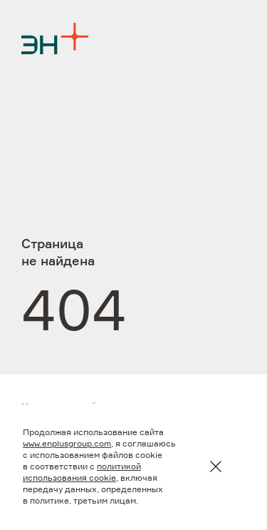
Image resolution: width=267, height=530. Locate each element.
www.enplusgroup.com (67, 444)
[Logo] (54, 38)
